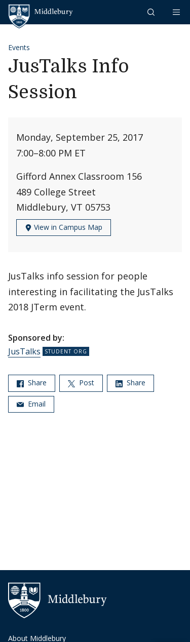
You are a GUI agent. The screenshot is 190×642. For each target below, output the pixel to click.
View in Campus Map (63, 227)
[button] (152, 12)
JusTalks (24, 351)
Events (19, 47)
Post (81, 382)
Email (31, 404)
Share (32, 382)
